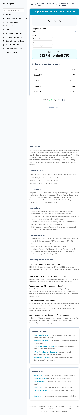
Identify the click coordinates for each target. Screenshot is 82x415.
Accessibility (60, 406)
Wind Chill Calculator (41, 341)
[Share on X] (55, 100)
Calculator (32, 406)
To (33, 42)
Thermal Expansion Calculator (44, 346)
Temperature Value (40, 28)
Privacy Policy (50, 407)
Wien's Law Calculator (42, 357)
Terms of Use (42, 407)
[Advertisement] (54, 125)
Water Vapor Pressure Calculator (45, 352)
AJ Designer (9, 3)
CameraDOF (38, 375)
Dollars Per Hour (40, 381)
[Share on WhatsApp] (50, 100)
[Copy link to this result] (59, 100)
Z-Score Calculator (40, 390)
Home (31, 4)
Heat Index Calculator (41, 335)
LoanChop (37, 396)
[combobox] (42, 39)
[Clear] (75, 32)
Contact (76, 406)
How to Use (69, 407)
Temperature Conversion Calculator (67, 5)
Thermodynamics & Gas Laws (46, 5)
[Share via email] (64, 100)
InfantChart (38, 387)
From (34, 35)
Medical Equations (40, 378)
